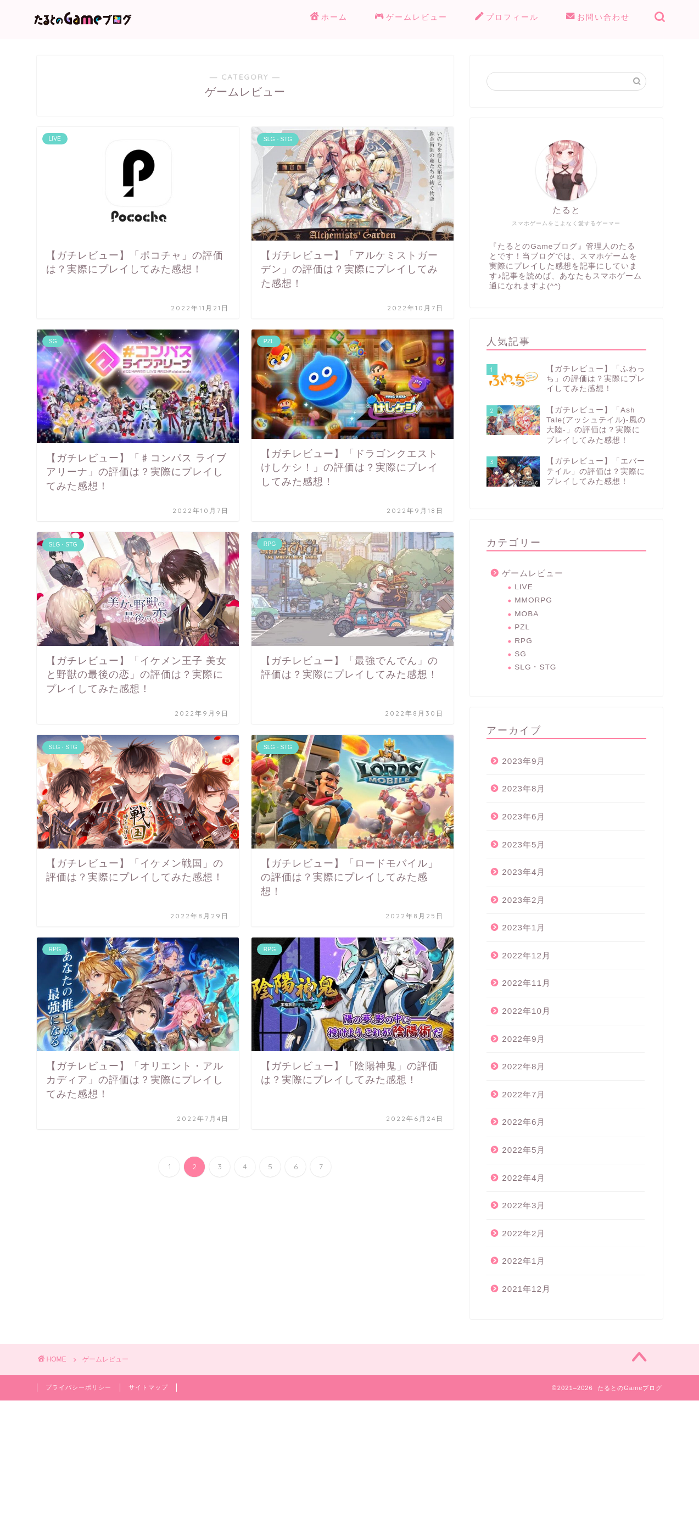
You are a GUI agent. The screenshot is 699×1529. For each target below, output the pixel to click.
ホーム (329, 17)
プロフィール (507, 17)
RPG (523, 641)
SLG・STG (535, 667)
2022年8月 (523, 1066)
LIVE (524, 587)
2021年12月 (526, 1288)
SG (521, 654)
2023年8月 (523, 788)
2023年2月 (523, 900)
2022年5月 (523, 1149)
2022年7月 (523, 1094)
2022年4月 (523, 1177)
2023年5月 (523, 844)
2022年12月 (526, 955)
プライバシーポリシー (78, 1387)
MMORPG (533, 600)
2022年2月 (523, 1233)
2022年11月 (526, 982)
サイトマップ (148, 1387)
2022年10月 (526, 1010)
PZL (522, 627)
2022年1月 (523, 1260)
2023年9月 (523, 761)
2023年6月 (523, 816)
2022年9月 (523, 1038)
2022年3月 (523, 1205)
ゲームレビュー (411, 17)
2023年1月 (523, 927)
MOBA (527, 614)
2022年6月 (523, 1121)
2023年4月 (523, 872)
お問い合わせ (598, 17)
